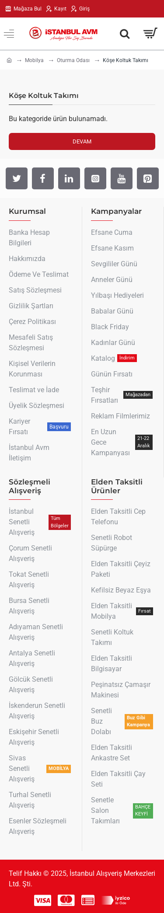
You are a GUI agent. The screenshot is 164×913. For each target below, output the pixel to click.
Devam (82, 141)
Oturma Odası (73, 60)
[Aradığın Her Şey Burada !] (125, 33)
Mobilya (34, 60)
